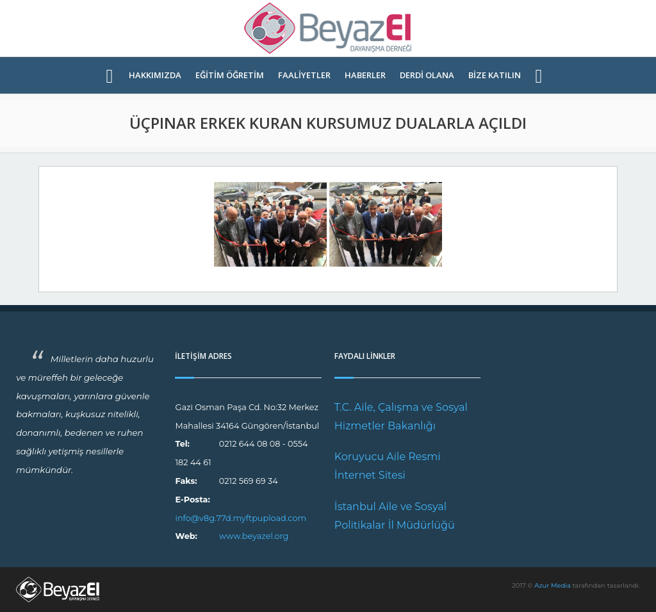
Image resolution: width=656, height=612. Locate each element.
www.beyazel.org (253, 536)
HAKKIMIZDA (155, 75)
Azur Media (552, 585)
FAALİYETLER (304, 75)
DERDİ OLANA (427, 75)
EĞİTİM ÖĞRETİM (229, 75)
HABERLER (365, 75)
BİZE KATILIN (494, 75)
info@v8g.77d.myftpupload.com (240, 518)
